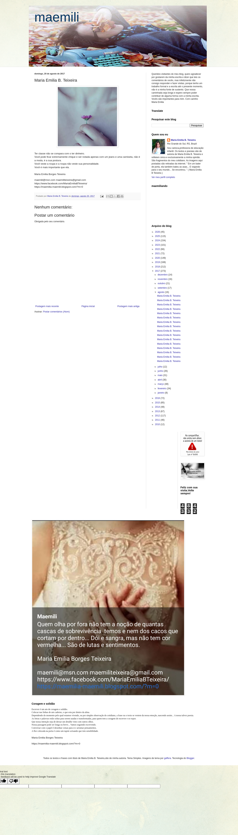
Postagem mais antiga (128, 306)
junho (161, 371)
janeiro (161, 392)
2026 (158, 232)
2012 (158, 415)
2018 (158, 266)
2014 (158, 407)
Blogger (190, 758)
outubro (162, 283)
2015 (158, 402)
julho (160, 366)
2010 (158, 424)
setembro (163, 288)
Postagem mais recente (47, 306)
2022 (158, 249)
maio (160, 375)
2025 (158, 236)
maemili (56, 17)
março (161, 384)
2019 (158, 262)
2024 (158, 240)
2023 (158, 245)
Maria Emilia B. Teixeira (183, 140)
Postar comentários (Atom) (56, 311)
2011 (158, 420)
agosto (161, 292)
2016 (158, 398)
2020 (158, 258)
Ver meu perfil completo (163, 177)
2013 (158, 411)
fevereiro (162, 388)
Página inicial (88, 306)
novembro (163, 279)
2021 (158, 253)
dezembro (163, 274)
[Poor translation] (14, 781)
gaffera (167, 758)
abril (160, 379)
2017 (158, 271)
